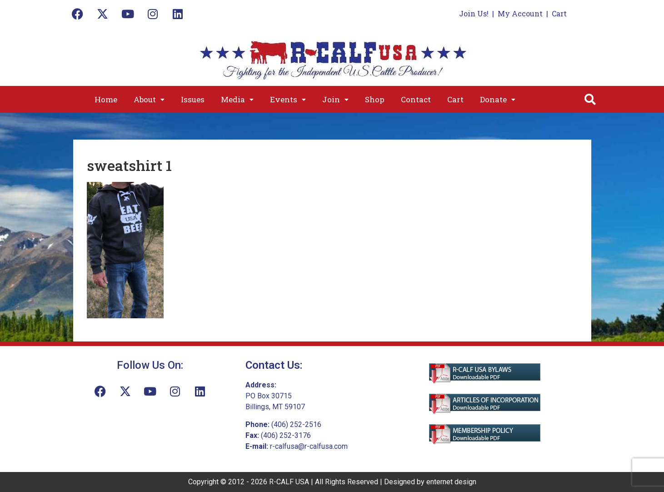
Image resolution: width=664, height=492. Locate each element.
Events (288, 99)
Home (106, 99)
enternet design (451, 481)
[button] (149, 99)
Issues (193, 99)
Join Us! (474, 13)
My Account (520, 13)
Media (237, 99)
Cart (559, 13)
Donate (497, 99)
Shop (374, 99)
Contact (416, 99)
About (149, 99)
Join (335, 99)
